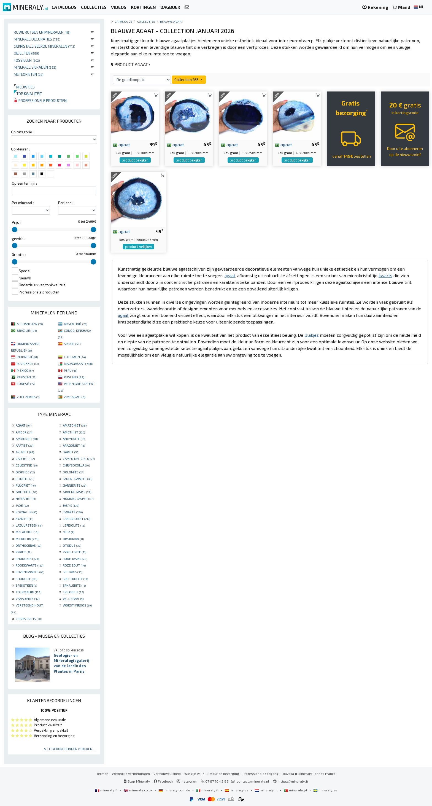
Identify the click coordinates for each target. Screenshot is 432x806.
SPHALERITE (74, 585)
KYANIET (24, 519)
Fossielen (27, 60)
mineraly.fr (107, 790)
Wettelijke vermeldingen (131, 773)
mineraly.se (325, 790)
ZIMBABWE (74, 397)
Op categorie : (22, 132)
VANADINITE (27, 598)
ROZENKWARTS (30, 572)
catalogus (124, 21)
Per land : (65, 203)
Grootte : (19, 254)
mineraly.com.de (174, 790)
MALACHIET (27, 532)
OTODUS (72, 545)
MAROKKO (28, 363)
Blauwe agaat (171, 21)
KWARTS (73, 512)
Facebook (163, 781)
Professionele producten (40, 100)
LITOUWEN (75, 357)
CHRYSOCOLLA (76, 465)
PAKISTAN (26, 377)
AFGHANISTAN (30, 324)
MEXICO (25, 370)
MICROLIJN (27, 539)
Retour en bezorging (223, 773)
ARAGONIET (74, 445)
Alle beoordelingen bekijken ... (70, 749)
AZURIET (25, 452)
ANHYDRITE (74, 439)
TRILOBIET (73, 592)
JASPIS (71, 505)
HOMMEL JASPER (78, 498)
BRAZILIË (27, 330)
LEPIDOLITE (74, 525)
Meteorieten (29, 74)
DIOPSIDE (25, 472)
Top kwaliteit (28, 93)
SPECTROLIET (75, 579)
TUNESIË (25, 384)
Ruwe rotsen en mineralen (42, 32)
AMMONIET (27, 439)
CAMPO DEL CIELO (79, 458)
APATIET (24, 445)
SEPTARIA (72, 572)
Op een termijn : (24, 183)
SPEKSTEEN (26, 585)
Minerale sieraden (35, 67)
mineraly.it (207, 790)
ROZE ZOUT (74, 565)
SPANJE (72, 344)
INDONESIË (27, 357)
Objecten (26, 53)
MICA (68, 532)
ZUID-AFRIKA (28, 397)
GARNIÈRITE (74, 485)
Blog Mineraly (136, 781)
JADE (22, 505)
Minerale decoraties (37, 39)
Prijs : (16, 222)
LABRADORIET (76, 519)
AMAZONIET (75, 425)
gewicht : (19, 238)
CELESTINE (26, 465)
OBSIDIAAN (73, 539)
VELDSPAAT (73, 598)
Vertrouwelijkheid (167, 773)
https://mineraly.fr (294, 781)
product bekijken (135, 160)
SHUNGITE (26, 579)
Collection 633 (188, 79)
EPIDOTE (25, 479)
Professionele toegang (261, 773)
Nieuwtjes (24, 87)
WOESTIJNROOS (77, 605)
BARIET (71, 452)
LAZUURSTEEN (29, 525)
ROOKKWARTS (29, 565)
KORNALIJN (26, 512)
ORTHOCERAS (28, 545)
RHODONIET (27, 558)
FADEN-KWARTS (77, 479)
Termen (102, 773)
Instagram (187, 781)
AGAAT (23, 425)
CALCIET (25, 458)
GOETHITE (26, 492)
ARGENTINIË (75, 324)
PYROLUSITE (74, 552)
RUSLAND (74, 377)
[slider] (14, 229)
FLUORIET (26, 485)
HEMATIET (26, 498)
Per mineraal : (23, 203)
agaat (121, 144)
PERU (70, 370)
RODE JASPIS (75, 558)
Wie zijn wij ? (194, 773)
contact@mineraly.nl (253, 781)
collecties (146, 21)
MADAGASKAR (78, 363)
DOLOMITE (73, 472)
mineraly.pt (296, 790)
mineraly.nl (267, 790)
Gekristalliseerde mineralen (44, 46)
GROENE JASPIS (77, 492)
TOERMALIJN (28, 592)
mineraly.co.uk (138, 790)
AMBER (24, 432)
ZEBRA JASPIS (29, 619)
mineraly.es (237, 790)
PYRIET (23, 552)
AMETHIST (74, 432)
